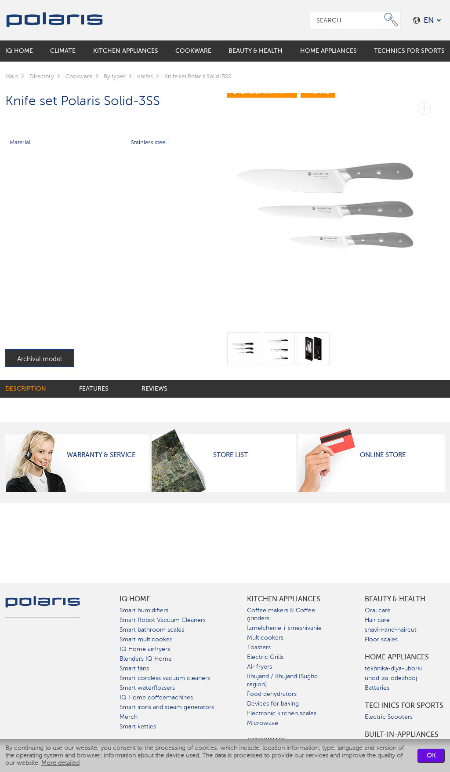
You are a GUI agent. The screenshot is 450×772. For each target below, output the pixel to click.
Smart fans (134, 668)
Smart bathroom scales (152, 629)
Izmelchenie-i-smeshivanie (284, 628)
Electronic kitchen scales (281, 713)
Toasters (259, 647)
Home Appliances (397, 657)
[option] (336, 203)
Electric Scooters (389, 717)
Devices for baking (273, 703)
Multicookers (265, 637)
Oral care (378, 610)
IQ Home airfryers (145, 649)
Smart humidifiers (144, 610)
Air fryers (259, 666)
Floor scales (381, 639)
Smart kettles (138, 726)
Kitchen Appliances (283, 599)
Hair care (377, 620)
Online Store (383, 455)
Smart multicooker (146, 639)
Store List (230, 455)
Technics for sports (404, 705)
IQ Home (135, 599)
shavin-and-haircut (391, 629)
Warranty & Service (101, 455)
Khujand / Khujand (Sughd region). (282, 680)
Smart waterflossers (147, 688)
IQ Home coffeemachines (156, 697)
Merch (129, 717)
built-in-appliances (402, 735)
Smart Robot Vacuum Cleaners (163, 620)
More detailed (60, 763)
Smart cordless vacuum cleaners (165, 678)
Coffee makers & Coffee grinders (281, 614)
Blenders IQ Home (146, 658)
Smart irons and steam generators (167, 707)
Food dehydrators (272, 694)
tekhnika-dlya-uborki (393, 668)
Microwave (262, 723)
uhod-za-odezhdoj (391, 678)
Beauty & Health (395, 599)
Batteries (377, 688)
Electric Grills (265, 657)
